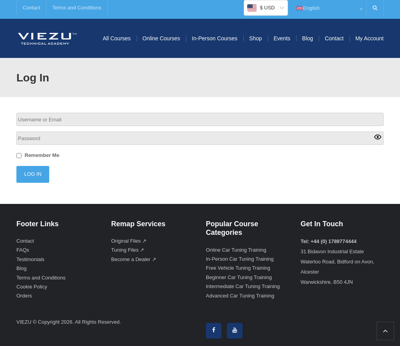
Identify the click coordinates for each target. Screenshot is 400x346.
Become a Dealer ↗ (133, 259)
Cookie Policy (31, 287)
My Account (369, 38)
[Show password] (377, 138)
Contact (31, 8)
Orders (24, 296)
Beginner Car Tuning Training (239, 277)
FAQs (22, 250)
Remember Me (42, 155)
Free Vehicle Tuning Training (238, 268)
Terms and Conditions (77, 8)
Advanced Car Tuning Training (240, 296)
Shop (255, 38)
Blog (307, 38)
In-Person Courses (215, 38)
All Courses (117, 38)
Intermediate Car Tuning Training (243, 286)
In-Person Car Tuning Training (239, 259)
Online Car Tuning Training (236, 250)
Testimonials (30, 259)
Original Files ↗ (128, 241)
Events (282, 38)
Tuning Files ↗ (128, 250)
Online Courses (161, 38)
